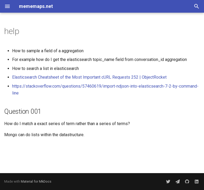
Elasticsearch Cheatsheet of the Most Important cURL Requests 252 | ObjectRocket (89, 77)
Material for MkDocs (36, 181)
